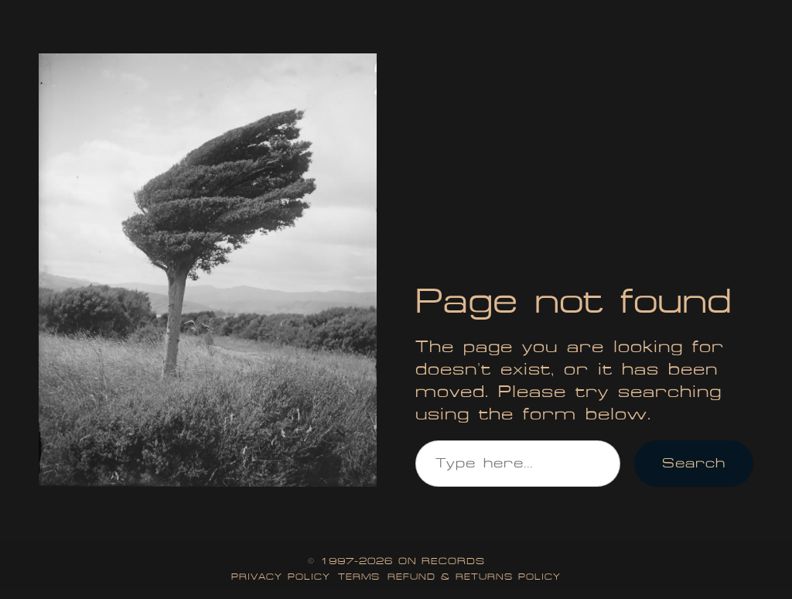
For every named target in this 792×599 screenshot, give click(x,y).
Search (693, 463)
